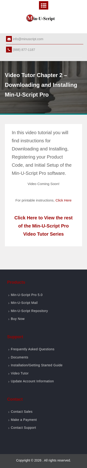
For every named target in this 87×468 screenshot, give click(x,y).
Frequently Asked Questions (33, 349)
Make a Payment (24, 420)
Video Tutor (20, 373)
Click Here (63, 200)
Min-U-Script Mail (24, 303)
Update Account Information (32, 381)
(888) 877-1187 (20, 50)
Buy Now (18, 319)
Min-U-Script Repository (29, 311)
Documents (19, 357)
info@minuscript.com (24, 39)
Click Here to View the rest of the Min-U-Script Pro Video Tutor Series (43, 226)
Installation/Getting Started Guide (37, 365)
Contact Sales (22, 411)
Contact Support (23, 427)
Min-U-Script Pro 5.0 (27, 295)
